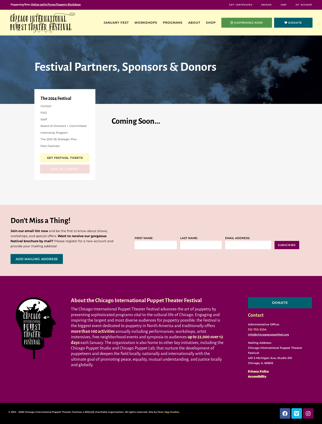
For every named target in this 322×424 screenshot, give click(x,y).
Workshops (146, 22)
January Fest (117, 22)
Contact (46, 106)
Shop (212, 22)
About (195, 22)
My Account (304, 4)
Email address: (237, 238)
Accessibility (257, 376)
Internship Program (54, 132)
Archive (266, 4)
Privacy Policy (258, 371)
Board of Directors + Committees (64, 126)
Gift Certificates (240, 4)
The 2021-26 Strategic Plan (59, 139)
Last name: (189, 238)
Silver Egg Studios (168, 411)
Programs (174, 22)
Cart (284, 4)
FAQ (44, 112)
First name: (144, 238)
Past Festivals (50, 146)
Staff (44, 119)
